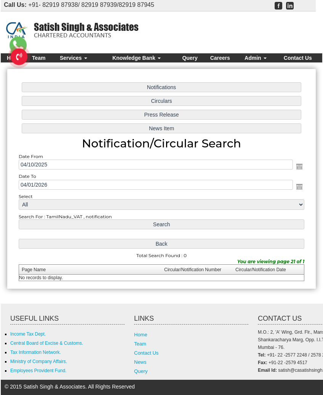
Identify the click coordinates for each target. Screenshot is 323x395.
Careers (220, 58)
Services (73, 58)
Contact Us (298, 58)
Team (39, 58)
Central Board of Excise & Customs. (46, 343)
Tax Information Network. (35, 352)
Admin (255, 58)
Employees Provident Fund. (38, 370)
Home (140, 334)
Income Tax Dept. (28, 334)
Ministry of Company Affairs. (38, 361)
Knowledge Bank (136, 58)
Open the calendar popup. (297, 167)
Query (189, 58)
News (140, 362)
